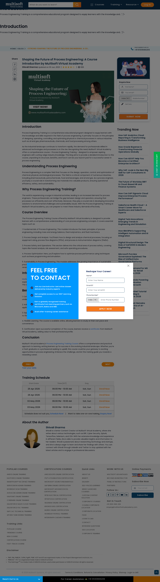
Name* (89, 276)
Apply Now (105, 308)
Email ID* (89, 285)
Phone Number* (92, 295)
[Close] (128, 266)
